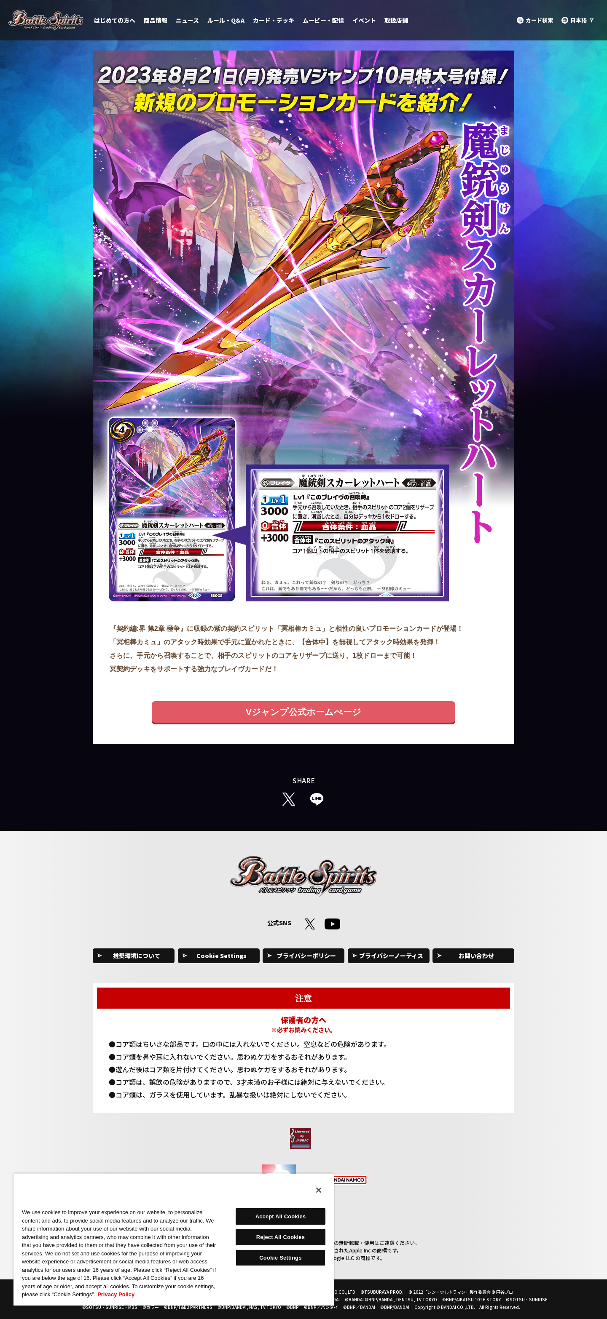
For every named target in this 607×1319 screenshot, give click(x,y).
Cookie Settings (221, 955)
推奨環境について (136, 955)
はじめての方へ (114, 20)
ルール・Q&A (225, 20)
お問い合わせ (476, 955)
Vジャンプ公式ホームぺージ (303, 712)
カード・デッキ (273, 20)
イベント (364, 20)
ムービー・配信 (323, 20)
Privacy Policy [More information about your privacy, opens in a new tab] (115, 1294)
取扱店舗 (396, 20)
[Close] (318, 1190)
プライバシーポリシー (306, 955)
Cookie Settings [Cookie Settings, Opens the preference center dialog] (280, 1258)
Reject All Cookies (280, 1237)
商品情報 (155, 20)
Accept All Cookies (280, 1216)
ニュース (187, 20)
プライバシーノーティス (391, 955)
